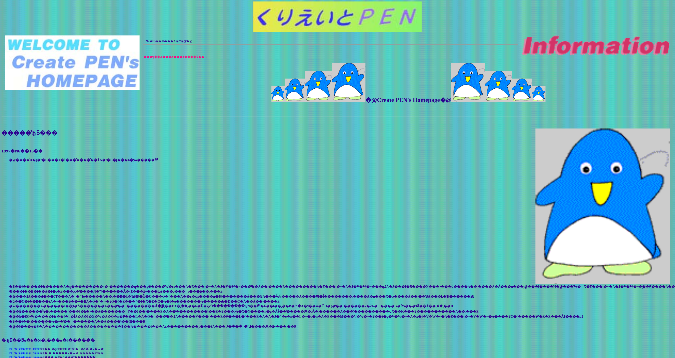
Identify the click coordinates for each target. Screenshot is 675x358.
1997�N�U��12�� (24, 352)
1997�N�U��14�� (24, 348)
